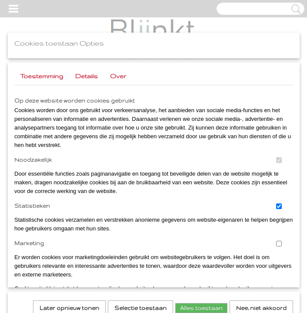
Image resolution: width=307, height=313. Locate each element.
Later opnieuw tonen (69, 190)
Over (118, 76)
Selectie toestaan (140, 190)
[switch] (279, 160)
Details (86, 76)
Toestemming (41, 76)
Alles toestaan (201, 190)
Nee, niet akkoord (261, 190)
